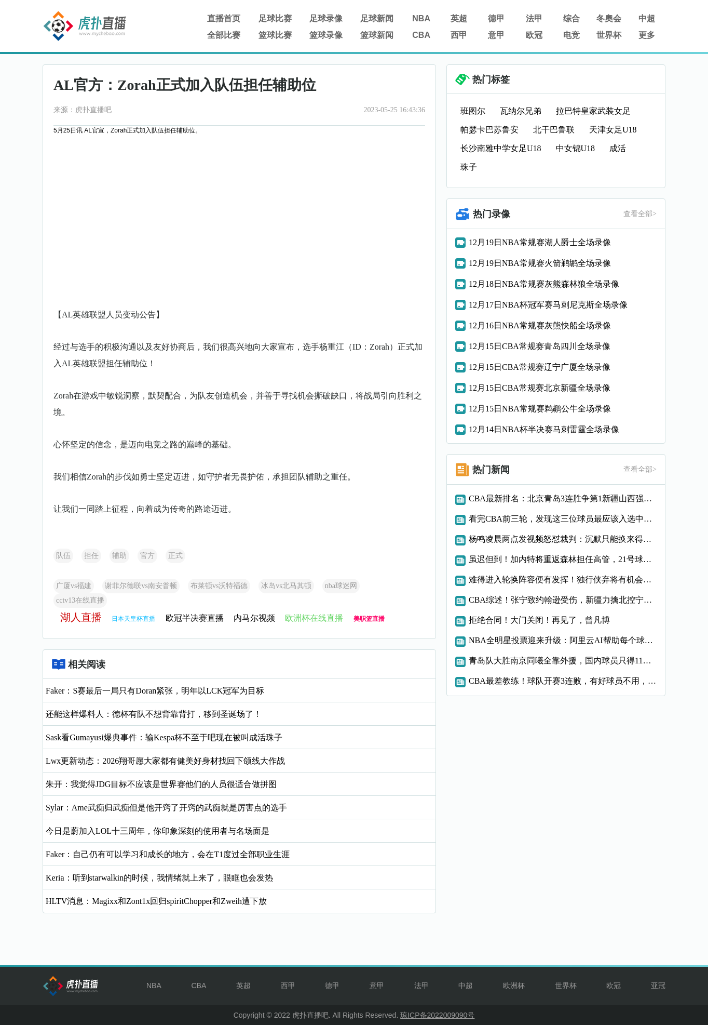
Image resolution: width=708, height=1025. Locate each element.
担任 (91, 556)
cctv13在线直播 (80, 600)
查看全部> (640, 214)
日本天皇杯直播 (133, 618)
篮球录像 (326, 35)
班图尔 (472, 111)
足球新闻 (376, 18)
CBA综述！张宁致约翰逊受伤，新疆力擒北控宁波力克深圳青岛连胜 (563, 599)
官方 (147, 556)
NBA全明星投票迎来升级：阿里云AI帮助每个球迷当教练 (563, 640)
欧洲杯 (514, 985)
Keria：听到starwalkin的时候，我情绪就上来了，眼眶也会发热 (159, 877)
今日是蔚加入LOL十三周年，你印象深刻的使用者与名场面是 (157, 831)
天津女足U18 (613, 129)
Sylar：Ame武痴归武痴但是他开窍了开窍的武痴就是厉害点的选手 (166, 807)
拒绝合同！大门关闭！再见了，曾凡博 (539, 620)
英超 (459, 18)
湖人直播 (81, 617)
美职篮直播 (369, 618)
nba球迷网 (341, 586)
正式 (175, 556)
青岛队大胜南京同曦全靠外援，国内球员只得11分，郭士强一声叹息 (563, 660)
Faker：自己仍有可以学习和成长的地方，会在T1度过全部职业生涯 (168, 854)
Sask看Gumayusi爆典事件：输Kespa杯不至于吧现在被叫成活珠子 (164, 737)
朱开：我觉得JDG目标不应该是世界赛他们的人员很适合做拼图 (161, 784)
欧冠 (534, 35)
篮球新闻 (376, 35)
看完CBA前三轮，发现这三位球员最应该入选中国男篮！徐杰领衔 (563, 518)
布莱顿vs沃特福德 (219, 586)
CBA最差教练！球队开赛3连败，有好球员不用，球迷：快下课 (563, 680)
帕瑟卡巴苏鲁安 (489, 129)
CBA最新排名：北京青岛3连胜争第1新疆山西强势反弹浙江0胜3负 (563, 498)
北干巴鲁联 (554, 129)
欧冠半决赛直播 (195, 618)
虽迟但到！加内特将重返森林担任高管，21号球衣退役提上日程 (563, 559)
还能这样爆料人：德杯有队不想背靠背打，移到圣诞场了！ (154, 714)
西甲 (459, 35)
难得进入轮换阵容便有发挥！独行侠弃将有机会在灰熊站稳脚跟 (563, 579)
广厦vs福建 (73, 586)
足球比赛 (275, 18)
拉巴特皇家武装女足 (593, 111)
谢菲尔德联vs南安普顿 (140, 586)
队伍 (63, 556)
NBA (421, 18)
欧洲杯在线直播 (314, 618)
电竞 (571, 35)
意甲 (496, 35)
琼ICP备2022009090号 (437, 1015)
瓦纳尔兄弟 (520, 111)
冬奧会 (608, 18)
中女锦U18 (575, 148)
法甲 (534, 18)
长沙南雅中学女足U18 (500, 148)
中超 (646, 18)
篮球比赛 (275, 35)
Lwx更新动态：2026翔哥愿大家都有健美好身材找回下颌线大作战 (165, 760)
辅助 (119, 556)
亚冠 (658, 985)
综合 (571, 18)
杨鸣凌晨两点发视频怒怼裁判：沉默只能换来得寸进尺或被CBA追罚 (563, 539)
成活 (617, 148)
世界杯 (608, 35)
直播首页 (223, 18)
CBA (421, 35)
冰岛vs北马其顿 (286, 586)
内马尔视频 (254, 618)
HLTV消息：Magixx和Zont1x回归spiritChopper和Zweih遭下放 (156, 901)
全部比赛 (223, 35)
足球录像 (326, 18)
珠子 (468, 167)
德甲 (496, 18)
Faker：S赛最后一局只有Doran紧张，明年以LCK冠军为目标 (155, 690)
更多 (646, 35)
